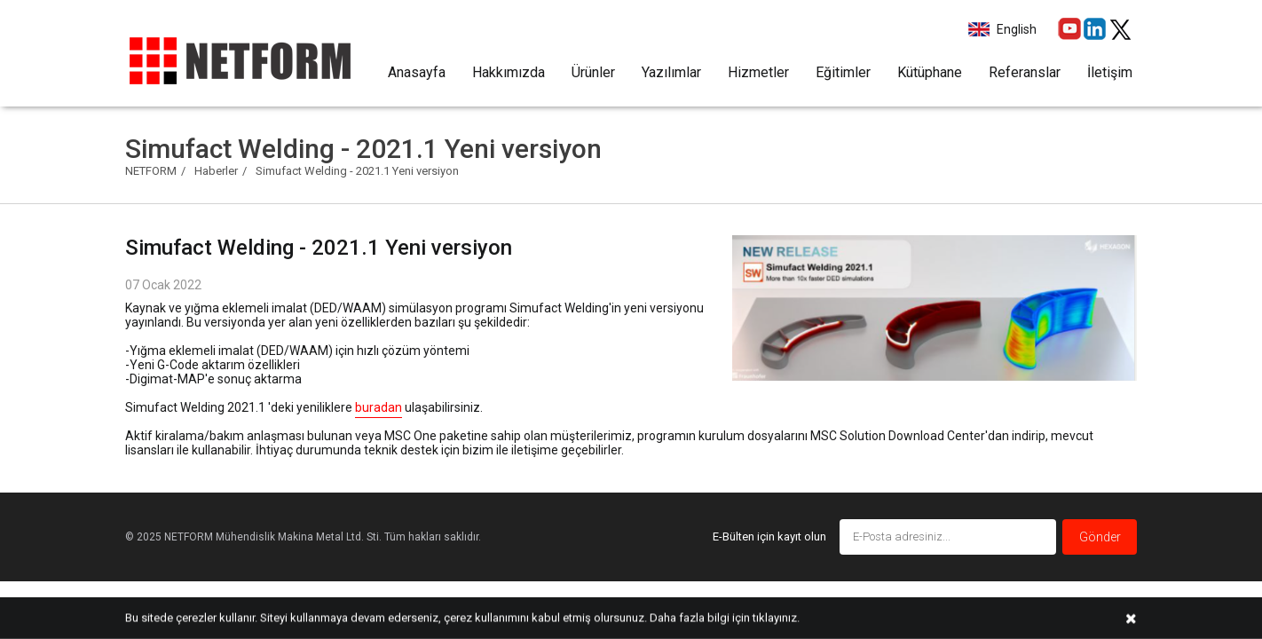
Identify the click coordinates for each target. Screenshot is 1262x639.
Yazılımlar (671, 72)
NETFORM (151, 171)
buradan (378, 407)
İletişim (1109, 72)
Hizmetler (758, 72)
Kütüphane (929, 72)
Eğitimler (843, 72)
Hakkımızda (508, 72)
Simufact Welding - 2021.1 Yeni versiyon (357, 171)
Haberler (216, 171)
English (1015, 29)
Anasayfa (417, 72)
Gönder (1100, 537)
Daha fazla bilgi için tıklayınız (723, 617)
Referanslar (1025, 72)
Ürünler (593, 72)
